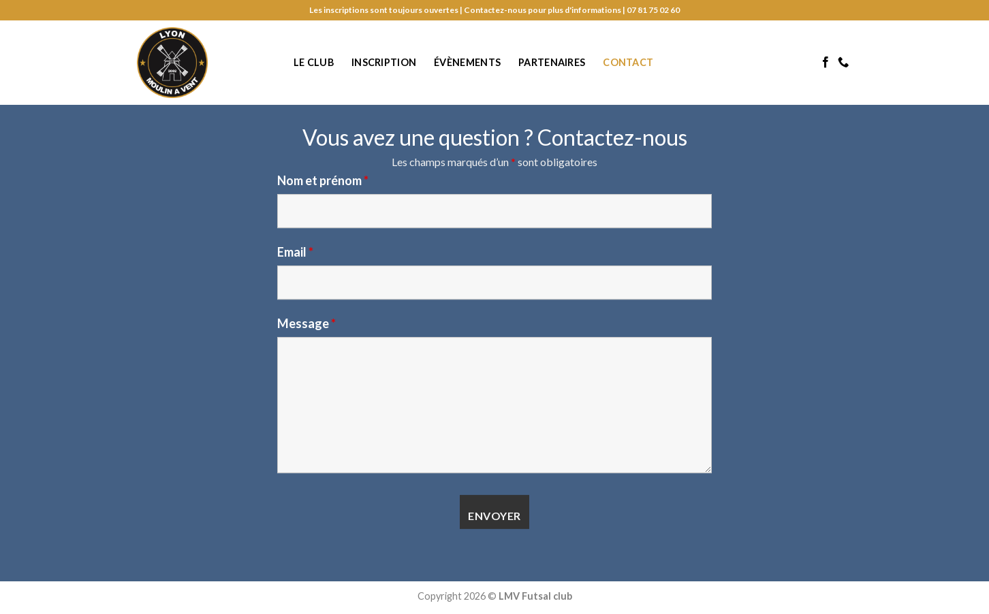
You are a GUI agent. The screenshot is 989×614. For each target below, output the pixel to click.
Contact (628, 62)
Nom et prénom (322, 180)
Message (306, 323)
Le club (314, 62)
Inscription (383, 62)
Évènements (467, 62)
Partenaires (551, 62)
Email (295, 252)
